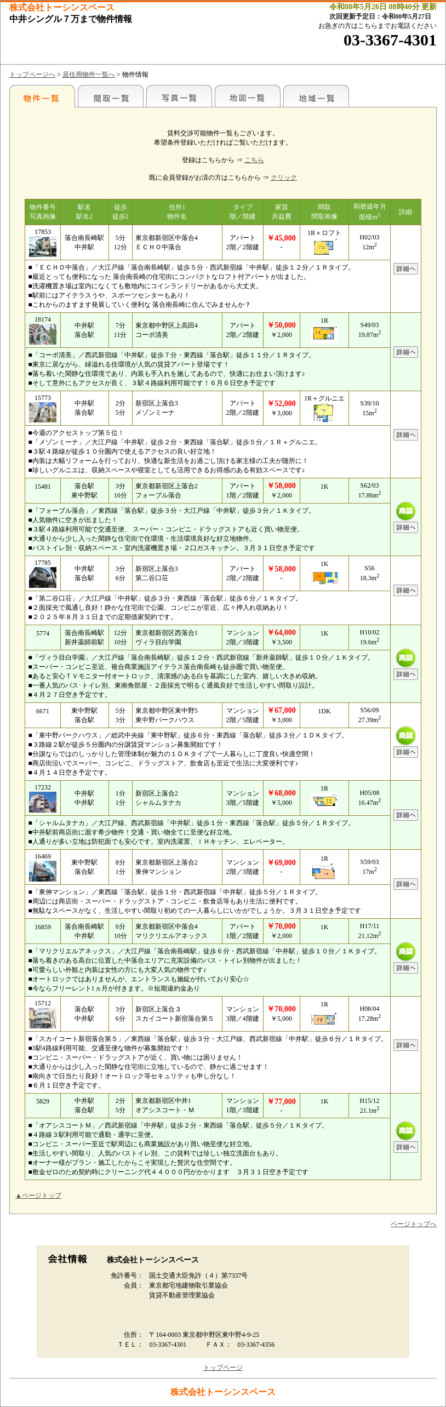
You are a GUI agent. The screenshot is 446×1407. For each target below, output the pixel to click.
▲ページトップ (38, 1195)
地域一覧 (316, 96)
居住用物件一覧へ (88, 74)
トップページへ (32, 74)
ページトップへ (414, 1224)
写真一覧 (179, 96)
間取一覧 (111, 96)
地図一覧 (248, 96)
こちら (254, 160)
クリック (284, 177)
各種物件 (42, 96)
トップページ (223, 1367)
